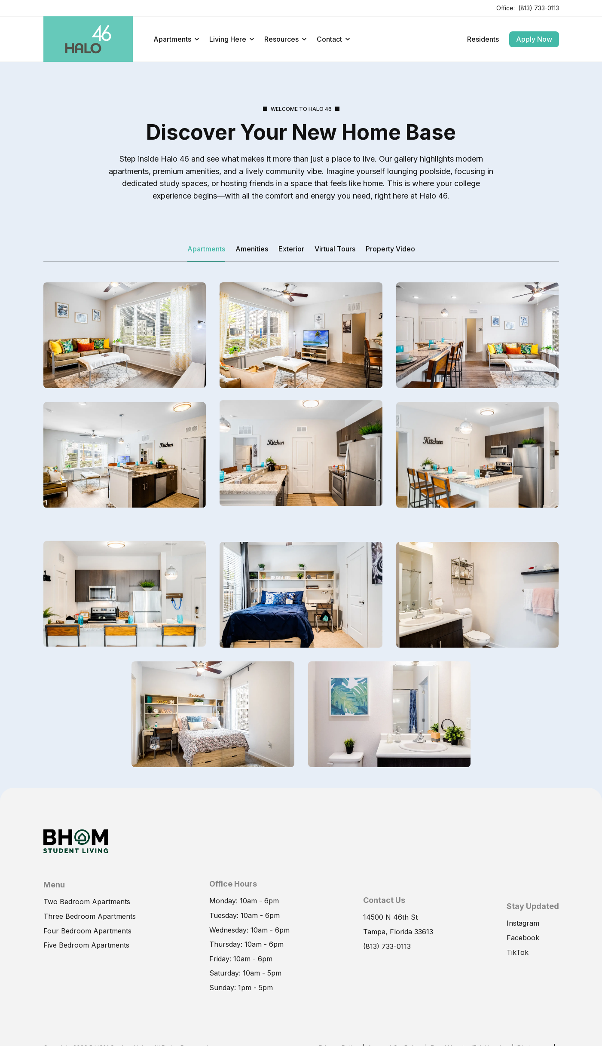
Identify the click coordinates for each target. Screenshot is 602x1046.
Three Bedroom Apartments (89, 936)
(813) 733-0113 (538, 8)
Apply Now (534, 39)
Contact (333, 39)
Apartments (176, 39)
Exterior (291, 249)
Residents (483, 39)
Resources (285, 39)
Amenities (251, 249)
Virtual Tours (335, 249)
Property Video (390, 249)
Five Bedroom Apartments (86, 965)
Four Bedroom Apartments (87, 950)
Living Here (231, 39)
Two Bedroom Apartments (86, 922)
